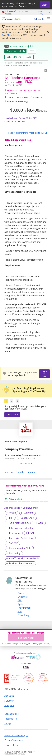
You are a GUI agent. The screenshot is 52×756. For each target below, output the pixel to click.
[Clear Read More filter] (25, 463)
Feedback (10, 718)
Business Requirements (21, 563)
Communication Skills (20, 548)
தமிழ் (28, 57)
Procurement (16, 533)
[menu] (48, 18)
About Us (9, 695)
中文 (32, 51)
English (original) (14, 51)
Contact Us (11, 713)
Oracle (12, 512)
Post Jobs (9, 705)
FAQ (7, 723)
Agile (40, 522)
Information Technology (22, 528)
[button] (47, 32)
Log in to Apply (26, 637)
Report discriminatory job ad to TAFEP (28, 132)
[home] (11, 19)
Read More (25, 463)
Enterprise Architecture (21, 538)
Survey (9, 700)
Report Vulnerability (16, 735)
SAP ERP (13, 543)
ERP (11, 517)
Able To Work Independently (24, 558)
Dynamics (28, 512)
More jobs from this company (19, 471)
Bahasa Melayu (14, 57)
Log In (41, 19)
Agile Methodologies (20, 522)
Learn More (12, 414)
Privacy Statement (13, 740)
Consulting (15, 553)
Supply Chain (27, 517)
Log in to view (44, 373)
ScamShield (7, 35)
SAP (33, 533)
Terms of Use (11, 744)
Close (45, 4)
